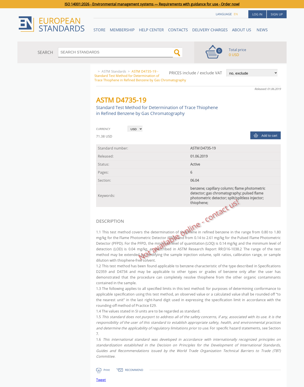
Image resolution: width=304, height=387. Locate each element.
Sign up (277, 14)
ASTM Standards (114, 71)
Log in (257, 14)
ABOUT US (242, 29)
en (236, 14)
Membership (122, 29)
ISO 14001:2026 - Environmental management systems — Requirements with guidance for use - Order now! (152, 4)
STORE (99, 29)
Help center (151, 29)
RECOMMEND (134, 370)
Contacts (178, 29)
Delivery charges (210, 29)
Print (107, 370)
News (262, 29)
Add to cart (269, 135)
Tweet (101, 379)
